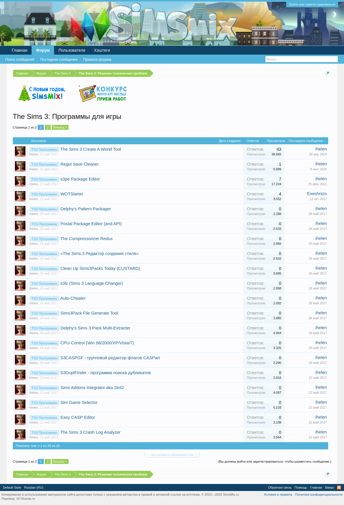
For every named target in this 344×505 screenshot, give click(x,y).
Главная (19, 50)
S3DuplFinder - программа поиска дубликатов (105, 372)
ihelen (34, 154)
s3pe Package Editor (80, 179)
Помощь (301, 487)
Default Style (12, 487)
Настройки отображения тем (172, 455)
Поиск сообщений (19, 60)
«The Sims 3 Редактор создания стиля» (99, 253)
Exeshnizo (317, 193)
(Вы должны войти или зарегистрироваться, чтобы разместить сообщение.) (274, 461)
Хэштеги (102, 50)
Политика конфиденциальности (319, 494)
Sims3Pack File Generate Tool (89, 313)
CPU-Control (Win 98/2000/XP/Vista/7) (97, 343)
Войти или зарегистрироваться (312, 4)
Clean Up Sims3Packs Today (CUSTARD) (100, 268)
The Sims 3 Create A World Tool (90, 149)
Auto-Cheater (73, 298)
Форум (43, 50)
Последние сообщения (58, 60)
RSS (339, 487)
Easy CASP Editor (77, 417)
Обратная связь (280, 487)
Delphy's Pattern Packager (85, 208)
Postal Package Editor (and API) (91, 223)
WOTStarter (71, 194)
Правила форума (97, 60)
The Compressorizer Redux (86, 238)
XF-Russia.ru (25, 498)
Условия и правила (278, 494)
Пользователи (71, 50)
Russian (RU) (33, 487)
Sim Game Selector (79, 402)
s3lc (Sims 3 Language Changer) (91, 283)
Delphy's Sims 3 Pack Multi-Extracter (95, 328)
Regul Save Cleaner (79, 164)
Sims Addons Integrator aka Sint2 (92, 387)
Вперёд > (60, 127)
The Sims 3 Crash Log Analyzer (90, 432)
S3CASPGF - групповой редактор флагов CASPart (110, 357)
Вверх (329, 487)
